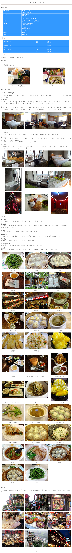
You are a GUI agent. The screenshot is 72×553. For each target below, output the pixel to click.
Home (35, 551)
